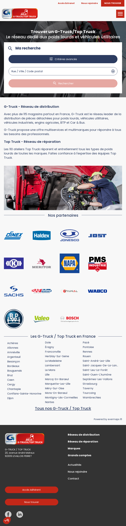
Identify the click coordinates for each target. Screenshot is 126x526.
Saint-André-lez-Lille (96, 361)
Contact (73, 478)
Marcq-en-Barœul (57, 379)
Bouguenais (14, 371)
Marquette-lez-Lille (57, 384)
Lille (47, 374)
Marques (74, 448)
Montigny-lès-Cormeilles (61, 397)
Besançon (13, 361)
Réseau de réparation (83, 441)
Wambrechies (92, 397)
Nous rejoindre (77, 471)
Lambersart (52, 365)
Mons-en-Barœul (56, 393)
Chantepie (14, 389)
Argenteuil (14, 357)
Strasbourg (90, 384)
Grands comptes (79, 455)
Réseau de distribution (84, 434)
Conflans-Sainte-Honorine (24, 393)
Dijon (10, 398)
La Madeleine (53, 361)
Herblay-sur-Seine (57, 356)
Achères (12, 343)
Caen (10, 380)
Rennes (87, 352)
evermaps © (115, 419)
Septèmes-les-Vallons (97, 379)
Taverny (88, 388)
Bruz (10, 375)
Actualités (74, 465)
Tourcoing (89, 393)
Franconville (53, 352)
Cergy (11, 384)
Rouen (87, 356)
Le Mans (50, 370)
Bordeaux (13, 366)
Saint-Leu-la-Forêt (95, 370)
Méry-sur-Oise (54, 388)
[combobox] (59, 71)
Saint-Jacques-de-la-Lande (101, 365)
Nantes (49, 402)
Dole (48, 342)
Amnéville (13, 352)
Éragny (49, 347)
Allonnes (12, 348)
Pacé (86, 342)
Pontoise (88, 347)
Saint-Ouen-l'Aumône (97, 374)
